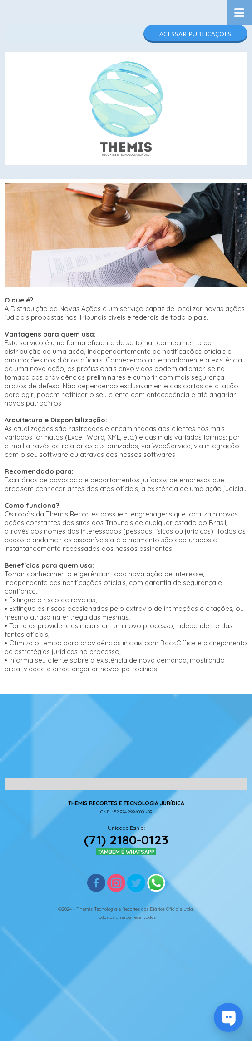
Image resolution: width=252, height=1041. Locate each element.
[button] (195, 34)
